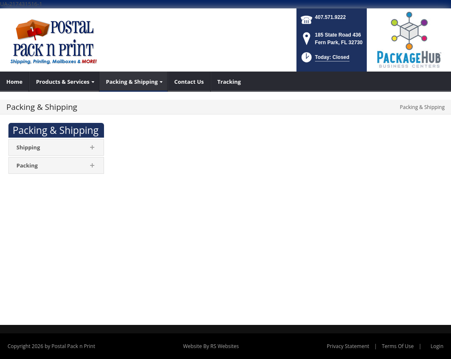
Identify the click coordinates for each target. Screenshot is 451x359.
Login (437, 346)
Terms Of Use (398, 346)
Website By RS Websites (211, 346)
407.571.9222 (330, 17)
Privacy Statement (348, 346)
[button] (324, 60)
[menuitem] (14, 82)
